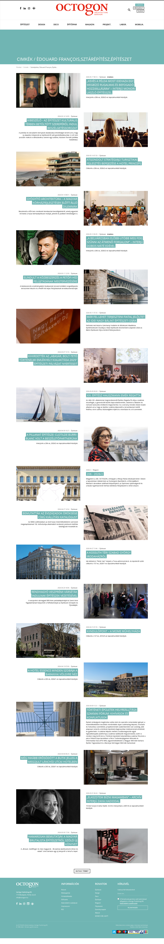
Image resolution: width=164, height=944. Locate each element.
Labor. (123, 24)
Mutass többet (82, 871)
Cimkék (25, 67)
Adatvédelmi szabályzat (69, 903)
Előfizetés (139, 5)
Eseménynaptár (100, 909)
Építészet (25, 24)
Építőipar (72, 24)
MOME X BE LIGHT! (101, 916)
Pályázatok (99, 906)
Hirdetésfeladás (66, 896)
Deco (56, 24)
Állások (140, 11)
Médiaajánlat (138, 8)
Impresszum (65, 906)
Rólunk (63, 890)
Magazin (89, 24)
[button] (129, 10)
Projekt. (107, 24)
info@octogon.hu (22, 897)
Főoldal (18, 67)
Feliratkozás (133, 908)
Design (41, 24)
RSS (62, 909)
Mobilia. (139, 24)
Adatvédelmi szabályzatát (128, 903)
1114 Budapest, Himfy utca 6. (26, 895)
